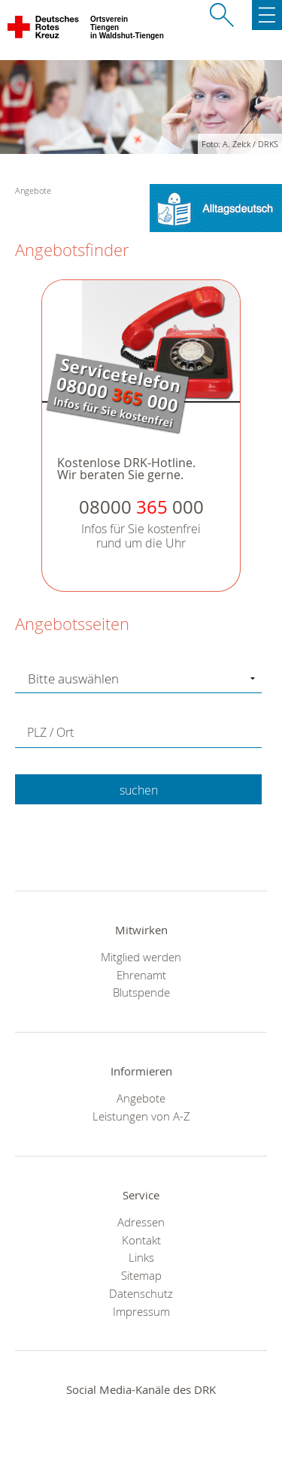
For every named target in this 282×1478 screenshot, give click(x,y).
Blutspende (141, 992)
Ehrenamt (141, 974)
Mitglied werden (141, 956)
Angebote (141, 1097)
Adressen (141, 1221)
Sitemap (141, 1275)
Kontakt (141, 1239)
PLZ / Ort (50, 732)
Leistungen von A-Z (141, 1116)
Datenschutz (141, 1293)
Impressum (141, 1311)
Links (141, 1257)
